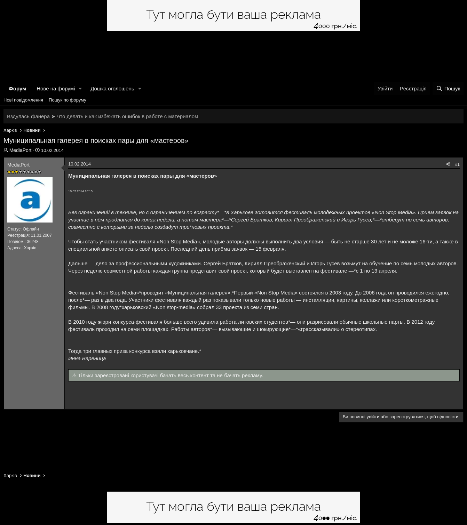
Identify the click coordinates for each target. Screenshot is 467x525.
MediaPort (20, 150)
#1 (457, 164)
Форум (17, 88)
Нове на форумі (56, 88)
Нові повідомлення (23, 100)
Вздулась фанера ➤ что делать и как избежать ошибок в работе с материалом (102, 116)
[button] (80, 88)
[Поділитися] (448, 165)
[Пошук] (448, 88)
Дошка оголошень (112, 88)
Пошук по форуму (67, 100)
